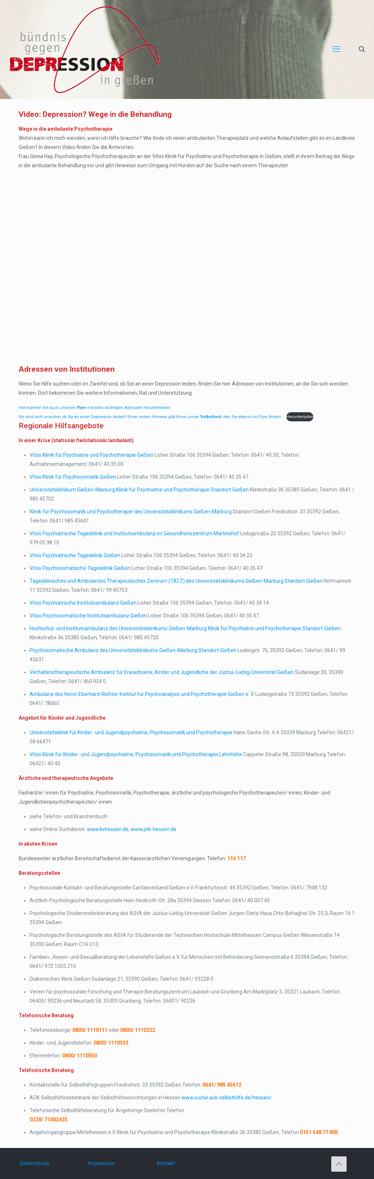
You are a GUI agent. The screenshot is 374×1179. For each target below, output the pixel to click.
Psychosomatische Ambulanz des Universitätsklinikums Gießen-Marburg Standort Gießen (133, 650)
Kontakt (166, 1163)
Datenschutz (34, 1163)
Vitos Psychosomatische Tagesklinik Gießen (80, 568)
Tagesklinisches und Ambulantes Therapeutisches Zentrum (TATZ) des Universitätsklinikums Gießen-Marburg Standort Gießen (176, 581)
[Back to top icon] (339, 1164)
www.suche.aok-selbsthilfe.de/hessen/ (227, 1097)
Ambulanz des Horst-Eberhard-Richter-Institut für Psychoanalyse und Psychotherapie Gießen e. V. (142, 694)
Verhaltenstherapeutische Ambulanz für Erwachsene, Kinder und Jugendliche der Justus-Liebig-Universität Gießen (162, 672)
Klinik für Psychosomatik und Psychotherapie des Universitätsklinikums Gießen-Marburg (131, 511)
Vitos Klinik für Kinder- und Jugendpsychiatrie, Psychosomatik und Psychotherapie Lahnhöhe (136, 754)
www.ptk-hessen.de (153, 829)
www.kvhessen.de (108, 829)
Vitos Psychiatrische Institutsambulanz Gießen (83, 603)
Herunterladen (299, 416)
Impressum (101, 1163)
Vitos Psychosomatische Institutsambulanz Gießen (88, 616)
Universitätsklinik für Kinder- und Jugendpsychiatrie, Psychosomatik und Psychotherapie (131, 732)
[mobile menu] (336, 49)
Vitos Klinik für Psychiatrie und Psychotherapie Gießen (91, 455)
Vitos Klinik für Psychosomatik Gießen (73, 477)
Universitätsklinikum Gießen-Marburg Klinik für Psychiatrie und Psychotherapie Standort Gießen (139, 490)
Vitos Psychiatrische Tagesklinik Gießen (75, 555)
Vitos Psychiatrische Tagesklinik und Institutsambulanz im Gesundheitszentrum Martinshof (134, 533)
